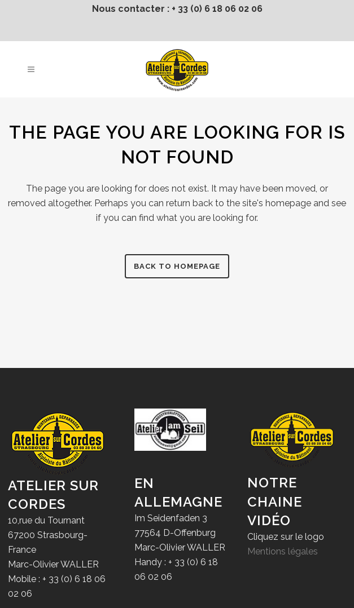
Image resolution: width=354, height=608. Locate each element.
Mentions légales (282, 551)
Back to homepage (177, 266)
